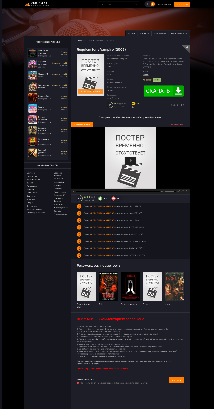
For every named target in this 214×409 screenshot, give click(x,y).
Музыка (128, 33)
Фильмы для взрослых (37, 212)
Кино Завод (81, 40)
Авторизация (180, 4)
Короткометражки (179, 33)
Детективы (32, 206)
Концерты (142, 33)
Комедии (31, 199)
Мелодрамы (59, 182)
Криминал (58, 178)
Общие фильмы (60, 214)
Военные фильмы (58, 174)
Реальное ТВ (59, 195)
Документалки (33, 179)
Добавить (176, 380)
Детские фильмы (34, 209)
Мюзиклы (58, 188)
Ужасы (91, 40)
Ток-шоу (57, 211)
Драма (30, 183)
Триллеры (58, 204)
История (57, 185)
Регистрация (161, 4)
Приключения (60, 192)
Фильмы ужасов (61, 207)
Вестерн (31, 173)
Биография (32, 186)
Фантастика (32, 192)
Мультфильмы (159, 33)
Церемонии (32, 176)
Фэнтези (31, 196)
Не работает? (177, 124)
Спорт (30, 202)
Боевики (30, 189)
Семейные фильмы (58, 199)
